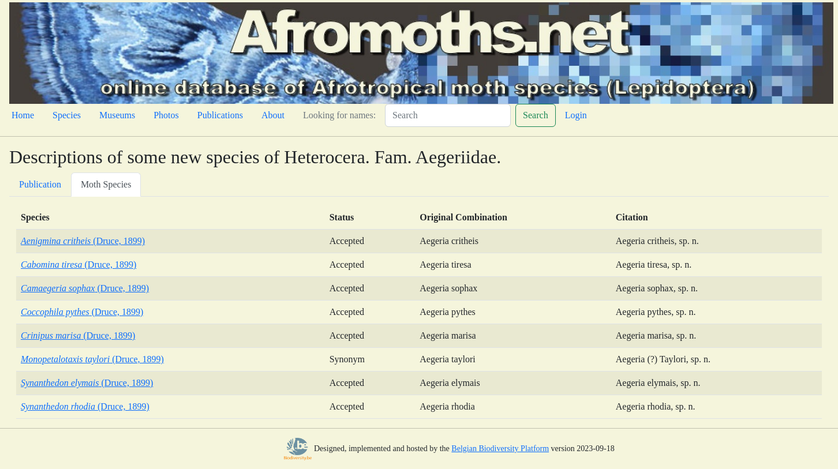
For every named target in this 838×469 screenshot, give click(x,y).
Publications (220, 115)
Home (23, 115)
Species (67, 115)
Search (535, 115)
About (273, 115)
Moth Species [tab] (106, 184)
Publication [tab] (40, 184)
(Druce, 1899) (83, 241)
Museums (117, 115)
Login (576, 115)
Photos (166, 115)
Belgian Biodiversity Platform (500, 448)
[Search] (448, 115)
